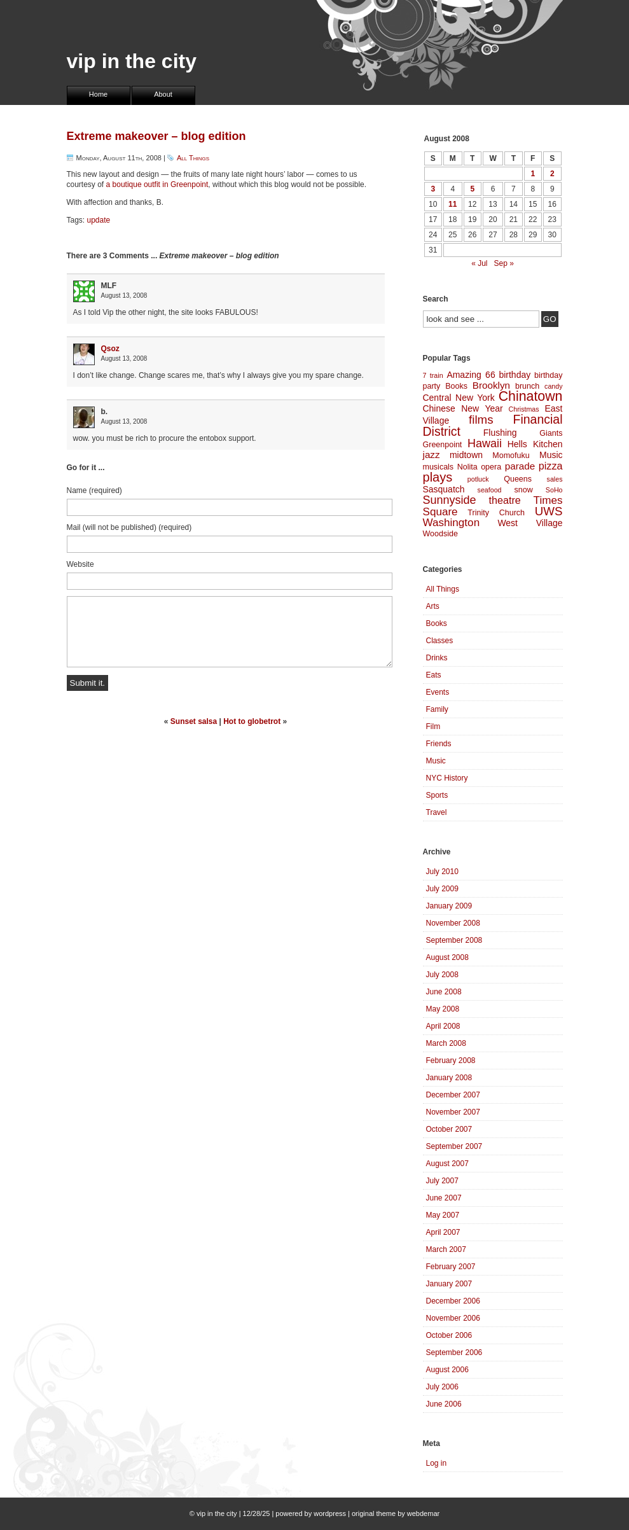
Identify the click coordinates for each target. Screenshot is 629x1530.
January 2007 (449, 1283)
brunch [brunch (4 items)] (527, 386)
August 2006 (447, 1369)
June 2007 (444, 1197)
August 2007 (447, 1163)
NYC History (447, 778)
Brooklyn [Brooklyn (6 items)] (491, 385)
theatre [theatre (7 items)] (504, 500)
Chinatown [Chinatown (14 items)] (531, 396)
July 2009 (442, 888)
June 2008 (444, 991)
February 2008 (451, 1060)
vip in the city (132, 61)
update (99, 220)
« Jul (479, 263)
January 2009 (449, 905)
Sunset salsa (193, 721)
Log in (436, 1463)
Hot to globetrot (251, 721)
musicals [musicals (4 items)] (438, 466)
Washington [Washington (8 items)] (451, 523)
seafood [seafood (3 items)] (490, 490)
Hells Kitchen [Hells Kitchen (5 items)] (535, 444)
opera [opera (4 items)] (491, 466)
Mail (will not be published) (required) (129, 527)
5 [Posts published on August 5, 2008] (472, 188)
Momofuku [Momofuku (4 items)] (510, 455)
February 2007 (451, 1266)
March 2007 (446, 1249)
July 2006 (442, 1386)
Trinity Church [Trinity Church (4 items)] (496, 512)
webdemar (423, 1513)
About (163, 94)
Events (438, 692)
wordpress (330, 1513)
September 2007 (454, 1146)
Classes (439, 640)
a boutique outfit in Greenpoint (157, 184)
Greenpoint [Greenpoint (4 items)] (442, 444)
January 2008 (449, 1077)
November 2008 (453, 923)
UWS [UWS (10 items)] (549, 511)
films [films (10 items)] (481, 419)
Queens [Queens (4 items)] (518, 479)
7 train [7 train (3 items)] (433, 375)
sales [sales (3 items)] (555, 479)
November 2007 (453, 1112)
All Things (193, 158)
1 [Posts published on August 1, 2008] (532, 173)
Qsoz (110, 348)
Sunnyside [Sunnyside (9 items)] (449, 500)
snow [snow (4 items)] (524, 489)
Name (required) (94, 490)
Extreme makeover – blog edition (156, 136)
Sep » (504, 263)
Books (436, 623)
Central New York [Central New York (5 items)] (459, 398)
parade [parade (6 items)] (520, 466)
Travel (436, 812)
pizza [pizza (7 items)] (551, 465)
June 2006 (444, 1404)
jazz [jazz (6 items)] (431, 454)
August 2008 (447, 957)
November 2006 (453, 1318)
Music (436, 760)
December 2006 (453, 1301)
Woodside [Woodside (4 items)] (440, 533)
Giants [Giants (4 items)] (550, 433)
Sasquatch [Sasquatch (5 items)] (444, 489)
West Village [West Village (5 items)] (529, 523)
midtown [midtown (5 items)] (466, 455)
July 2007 (442, 1180)
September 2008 (454, 940)
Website (80, 564)
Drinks (437, 657)
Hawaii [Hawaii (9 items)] (484, 443)
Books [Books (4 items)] (456, 386)
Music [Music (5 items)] (550, 455)
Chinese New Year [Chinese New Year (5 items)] (463, 408)
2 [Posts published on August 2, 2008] (552, 173)
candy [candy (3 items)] (553, 386)
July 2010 (442, 871)
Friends (439, 743)
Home (98, 94)
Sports (437, 795)
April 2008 (443, 1026)
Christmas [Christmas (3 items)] (524, 409)
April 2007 (443, 1232)
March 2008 (446, 1043)
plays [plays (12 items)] (438, 477)
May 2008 (443, 1009)
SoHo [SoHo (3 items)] (554, 490)
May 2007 (443, 1215)
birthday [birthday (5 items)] (514, 375)
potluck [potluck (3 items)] (478, 479)
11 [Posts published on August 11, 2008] (452, 204)
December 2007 (453, 1094)
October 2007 (449, 1129)
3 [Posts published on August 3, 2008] (433, 188)
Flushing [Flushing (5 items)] (500, 433)
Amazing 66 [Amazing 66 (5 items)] (470, 375)
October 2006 (449, 1335)
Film (433, 726)
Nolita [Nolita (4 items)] (467, 466)
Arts (432, 606)
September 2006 (454, 1352)
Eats (433, 675)
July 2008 (442, 974)
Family (437, 709)
